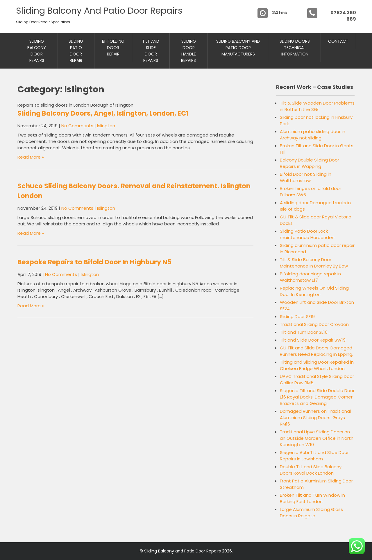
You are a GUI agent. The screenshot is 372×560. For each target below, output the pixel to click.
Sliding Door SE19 (297, 316)
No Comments (77, 126)
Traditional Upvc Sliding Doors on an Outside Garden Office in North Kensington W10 (316, 438)
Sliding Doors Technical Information (295, 47)
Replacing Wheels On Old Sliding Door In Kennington (314, 291)
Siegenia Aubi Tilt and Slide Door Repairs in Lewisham (314, 455)
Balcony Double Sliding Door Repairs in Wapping (309, 163)
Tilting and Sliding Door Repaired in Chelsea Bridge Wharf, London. (317, 365)
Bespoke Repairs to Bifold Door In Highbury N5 (94, 262)
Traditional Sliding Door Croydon (314, 324)
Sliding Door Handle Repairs (188, 50)
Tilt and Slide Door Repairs (150, 50)
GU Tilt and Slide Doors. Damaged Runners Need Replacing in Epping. (316, 351)
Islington (106, 126)
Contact (338, 41)
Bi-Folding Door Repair (113, 47)
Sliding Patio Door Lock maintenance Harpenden (307, 234)
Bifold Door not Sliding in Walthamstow (305, 177)
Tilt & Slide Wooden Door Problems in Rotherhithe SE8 (317, 106)
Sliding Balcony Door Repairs (36, 50)
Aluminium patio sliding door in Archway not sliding (312, 134)
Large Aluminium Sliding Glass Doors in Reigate (311, 512)
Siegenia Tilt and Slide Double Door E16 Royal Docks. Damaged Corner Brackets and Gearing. (317, 396)
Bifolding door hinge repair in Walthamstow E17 (310, 277)
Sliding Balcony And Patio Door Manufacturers (238, 47)
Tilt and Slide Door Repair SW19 (313, 340)
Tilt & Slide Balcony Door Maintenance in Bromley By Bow (314, 262)
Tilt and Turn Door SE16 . (305, 332)
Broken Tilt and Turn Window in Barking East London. (312, 498)
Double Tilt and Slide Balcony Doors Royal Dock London (310, 470)
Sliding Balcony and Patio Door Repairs (99, 11)
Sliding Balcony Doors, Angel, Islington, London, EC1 (103, 113)
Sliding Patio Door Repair (76, 50)
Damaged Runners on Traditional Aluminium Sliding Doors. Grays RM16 (315, 417)
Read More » (30, 157)
